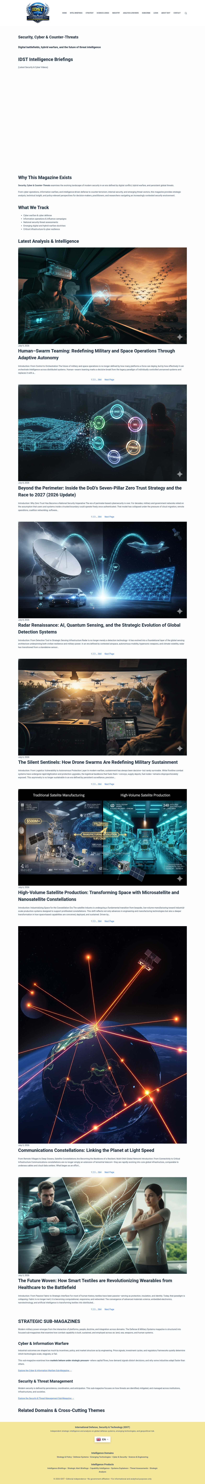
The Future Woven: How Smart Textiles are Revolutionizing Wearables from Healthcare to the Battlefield (95, 1284)
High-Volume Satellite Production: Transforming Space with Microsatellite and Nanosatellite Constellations (98, 896)
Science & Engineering (138, 1457)
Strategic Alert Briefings (78, 1468)
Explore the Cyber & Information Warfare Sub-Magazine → (45, 1370)
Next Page (109, 379)
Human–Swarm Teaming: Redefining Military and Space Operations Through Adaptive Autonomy (96, 354)
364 (99, 379)
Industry (116, 13)
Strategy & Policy (64, 1457)
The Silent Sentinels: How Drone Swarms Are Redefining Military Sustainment (98, 762)
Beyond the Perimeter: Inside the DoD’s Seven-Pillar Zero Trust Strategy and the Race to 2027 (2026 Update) (100, 491)
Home (64, 13)
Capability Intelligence (99, 1468)
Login (155, 13)
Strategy (89, 13)
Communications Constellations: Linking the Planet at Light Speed (86, 1150)
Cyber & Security (119, 1457)
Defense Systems (81, 1457)
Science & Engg (103, 13)
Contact (177, 13)
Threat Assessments (139, 1468)
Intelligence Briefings (56, 1468)
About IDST (165, 13)
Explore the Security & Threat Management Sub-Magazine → (46, 1398)
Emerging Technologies (100, 1457)
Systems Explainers (119, 1468)
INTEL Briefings (76, 13)
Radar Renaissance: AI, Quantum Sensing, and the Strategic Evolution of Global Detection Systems (99, 628)
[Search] (186, 13)
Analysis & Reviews (131, 13)
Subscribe (146, 13)
